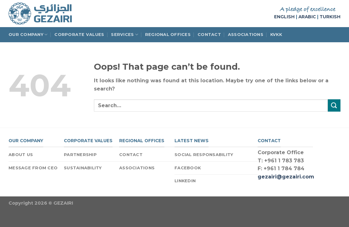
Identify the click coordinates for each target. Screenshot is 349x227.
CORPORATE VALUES (79, 34)
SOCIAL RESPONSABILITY (203, 154)
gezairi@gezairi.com (286, 177)
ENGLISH (284, 16)
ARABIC (307, 16)
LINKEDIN (185, 180)
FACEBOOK (187, 168)
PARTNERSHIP (80, 154)
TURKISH (330, 16)
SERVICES (124, 35)
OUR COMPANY (28, 35)
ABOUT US (21, 154)
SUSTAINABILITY (83, 168)
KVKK (276, 34)
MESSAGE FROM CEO (33, 168)
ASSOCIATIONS (245, 34)
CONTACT (209, 34)
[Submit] (334, 105)
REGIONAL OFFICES (168, 34)
